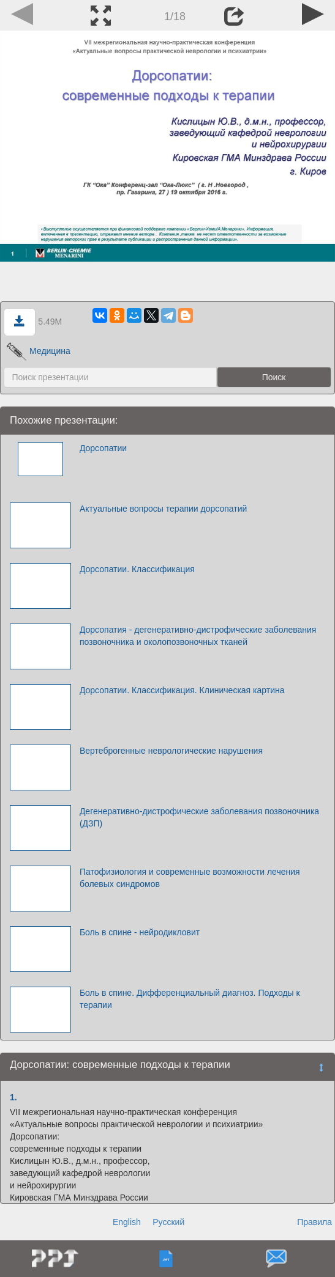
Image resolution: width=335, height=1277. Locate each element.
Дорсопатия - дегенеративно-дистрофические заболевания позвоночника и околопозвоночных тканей (198, 636)
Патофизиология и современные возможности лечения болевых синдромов (190, 878)
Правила (314, 1222)
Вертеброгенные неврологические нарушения (171, 751)
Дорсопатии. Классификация (137, 569)
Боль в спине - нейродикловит (140, 932)
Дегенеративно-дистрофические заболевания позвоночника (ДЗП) (199, 817)
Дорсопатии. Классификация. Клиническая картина (182, 690)
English (127, 1222)
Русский (168, 1222)
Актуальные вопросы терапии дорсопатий (163, 508)
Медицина (38, 351)
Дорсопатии (103, 448)
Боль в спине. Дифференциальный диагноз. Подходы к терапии (190, 999)
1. (13, 1097)
